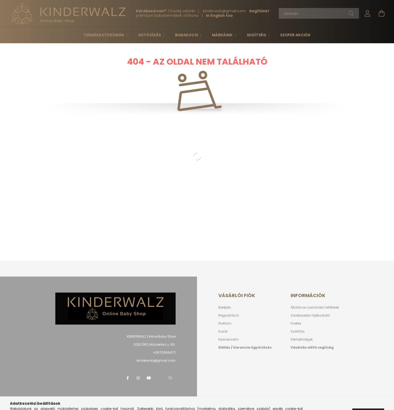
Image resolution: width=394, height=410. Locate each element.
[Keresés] (319, 13)
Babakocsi (187, 35)
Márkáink (222, 35)
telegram (159, 378)
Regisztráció (228, 315)
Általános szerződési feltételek (315, 307)
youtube (149, 378)
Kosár (223, 331)
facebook (127, 378)
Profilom (224, 323)
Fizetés (296, 323)
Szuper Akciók (295, 35)
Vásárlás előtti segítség (312, 347)
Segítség (257, 35)
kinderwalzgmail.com (225, 11)
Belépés (224, 307)
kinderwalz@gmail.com (156, 360)
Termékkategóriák (104, 35)
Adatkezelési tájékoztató (310, 315)
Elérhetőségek (302, 339)
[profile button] (367, 13)
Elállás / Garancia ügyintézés (245, 347)
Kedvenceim (228, 339)
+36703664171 (164, 352)
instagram (138, 378)
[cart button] (381, 13)
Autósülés (150, 35)
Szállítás (298, 331)
